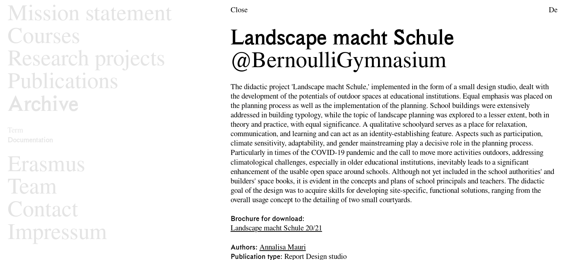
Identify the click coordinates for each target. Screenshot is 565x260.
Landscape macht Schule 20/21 (276, 228)
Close (239, 10)
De (553, 10)
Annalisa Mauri (282, 247)
